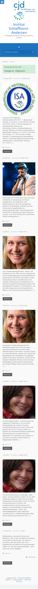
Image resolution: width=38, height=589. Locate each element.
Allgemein (7, 147)
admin (23, 531)
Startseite (5, 61)
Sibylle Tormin (26, 78)
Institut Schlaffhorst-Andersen (19, 29)
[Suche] (19, 52)
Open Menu (2, 2)
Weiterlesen (7, 151)
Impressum (19, 581)
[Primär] (19, 47)
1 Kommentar (31, 557)
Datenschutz (28, 579)
